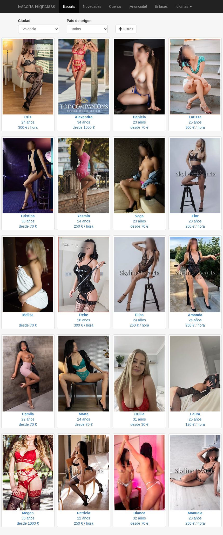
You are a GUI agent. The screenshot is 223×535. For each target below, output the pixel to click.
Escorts (69, 6)
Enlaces (161, 6)
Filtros (126, 29)
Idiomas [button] (183, 6)
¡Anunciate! (138, 6)
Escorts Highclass (36, 6)
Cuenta (115, 6)
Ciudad (24, 21)
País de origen (79, 21)
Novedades (92, 6)
